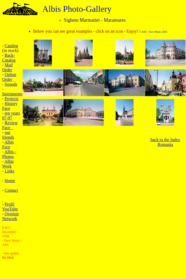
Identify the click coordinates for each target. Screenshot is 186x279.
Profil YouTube (10, 206)
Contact (11, 190)
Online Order (9, 77)
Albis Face (8, 144)
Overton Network (10, 216)
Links (9, 171)
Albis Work (8, 163)
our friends (8, 135)
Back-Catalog (9, 57)
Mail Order (7, 67)
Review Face (10, 125)
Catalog (11, 45)
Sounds (11, 84)
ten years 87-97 (11, 115)
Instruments (12, 94)
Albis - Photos (9, 154)
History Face (9, 106)
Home (10, 180)
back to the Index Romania (165, 142)
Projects (11, 98)
